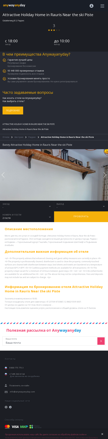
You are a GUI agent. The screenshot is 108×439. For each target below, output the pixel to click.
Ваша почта (50, 341)
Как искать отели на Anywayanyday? (22, 97)
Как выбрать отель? (13, 101)
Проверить (81, 216)
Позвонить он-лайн (19, 385)
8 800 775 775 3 (16, 367)
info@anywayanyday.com (22, 391)
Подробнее (13, 110)
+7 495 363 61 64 (24, 375)
